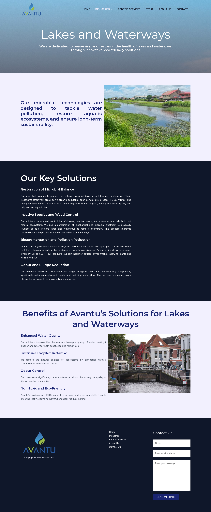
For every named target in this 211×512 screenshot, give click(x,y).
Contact (182, 9)
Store (152, 9)
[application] (114, 9)
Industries (107, 9)
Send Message (166, 497)
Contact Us (115, 447)
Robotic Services (132, 9)
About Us (166, 9)
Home (91, 9)
